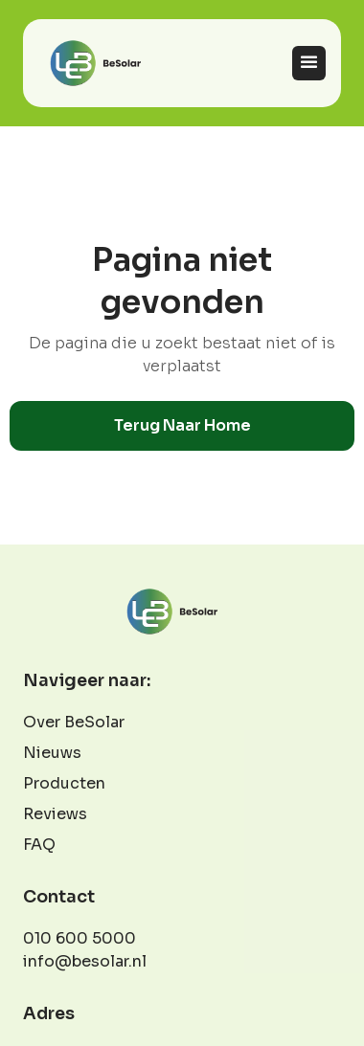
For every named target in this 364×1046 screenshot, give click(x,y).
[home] (105, 63)
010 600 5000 (79, 938)
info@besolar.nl (85, 961)
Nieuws (52, 753)
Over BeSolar (74, 722)
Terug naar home (182, 425)
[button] (309, 62)
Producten (64, 783)
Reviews (55, 814)
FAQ (39, 845)
